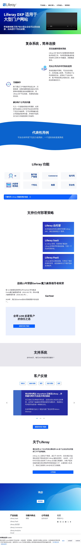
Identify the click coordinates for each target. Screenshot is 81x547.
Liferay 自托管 (15, 525)
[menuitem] (43, 5)
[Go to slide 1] (37, 419)
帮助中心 (60, 519)
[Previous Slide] (6, 403)
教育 (41, 384)
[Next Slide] (74, 403)
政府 (59, 384)
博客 (27, 519)
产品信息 (14, 515)
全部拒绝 (78, 541)
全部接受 (70, 541)
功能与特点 (30, 515)
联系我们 (40, 502)
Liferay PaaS (14, 522)
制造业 (23, 384)
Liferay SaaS (14, 519)
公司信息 (45, 515)
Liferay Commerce (16, 528)
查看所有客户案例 (24, 326)
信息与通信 (50, 384)
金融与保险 (32, 384)
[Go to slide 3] (44, 419)
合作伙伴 (44, 519)
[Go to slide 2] (40, 419)
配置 (63, 541)
